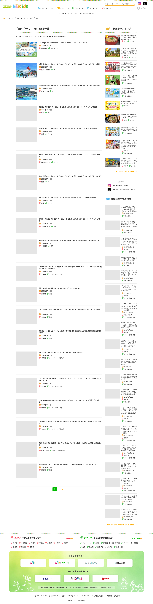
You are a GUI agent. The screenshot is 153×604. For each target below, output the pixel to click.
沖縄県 (48, 73)
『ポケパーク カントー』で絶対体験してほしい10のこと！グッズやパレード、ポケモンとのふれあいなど (129, 161)
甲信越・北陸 (45, 164)
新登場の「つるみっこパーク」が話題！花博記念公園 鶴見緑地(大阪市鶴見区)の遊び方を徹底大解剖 (70, 333)
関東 (42, 185)
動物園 (91, 547)
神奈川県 (44, 52)
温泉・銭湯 (119, 547)
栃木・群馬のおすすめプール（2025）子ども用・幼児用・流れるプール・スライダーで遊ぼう (70, 178)
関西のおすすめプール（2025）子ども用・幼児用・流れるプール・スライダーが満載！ (70, 109)
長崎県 (43, 431)
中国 (43, 95)
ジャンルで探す (79, 8)
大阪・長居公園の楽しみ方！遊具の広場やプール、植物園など (70, 288)
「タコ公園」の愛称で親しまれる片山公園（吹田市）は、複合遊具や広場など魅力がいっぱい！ (70, 311)
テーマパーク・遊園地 (130, 543)
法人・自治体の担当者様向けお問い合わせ (84, 587)
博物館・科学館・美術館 (111, 543)
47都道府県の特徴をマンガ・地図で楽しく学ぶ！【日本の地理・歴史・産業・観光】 (128, 91)
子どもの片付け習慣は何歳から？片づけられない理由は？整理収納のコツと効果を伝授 (129, 377)
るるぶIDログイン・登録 (57, 596)
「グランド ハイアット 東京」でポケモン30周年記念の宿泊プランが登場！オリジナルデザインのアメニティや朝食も (129, 52)
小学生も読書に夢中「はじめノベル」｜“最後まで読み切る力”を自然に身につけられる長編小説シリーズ (129, 65)
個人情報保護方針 (98, 596)
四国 (47, 95)
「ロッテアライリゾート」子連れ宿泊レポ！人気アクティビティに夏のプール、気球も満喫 (129, 288)
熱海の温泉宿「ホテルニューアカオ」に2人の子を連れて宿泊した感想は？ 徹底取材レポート (129, 325)
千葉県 (43, 276)
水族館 (97, 543)
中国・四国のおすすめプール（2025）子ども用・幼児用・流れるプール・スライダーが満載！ (70, 87)
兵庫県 (126, 488)
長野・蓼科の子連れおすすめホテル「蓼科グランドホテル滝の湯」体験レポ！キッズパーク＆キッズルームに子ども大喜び (129, 241)
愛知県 (43, 388)
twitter (109, 189)
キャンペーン (64, 8)
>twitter (145, 3)
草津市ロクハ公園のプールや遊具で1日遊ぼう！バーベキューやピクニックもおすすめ (69, 466)
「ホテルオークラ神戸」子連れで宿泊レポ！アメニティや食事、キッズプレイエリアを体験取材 (129, 480)
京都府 (66, 543)
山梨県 (126, 419)
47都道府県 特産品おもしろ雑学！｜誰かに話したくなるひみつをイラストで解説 (129, 129)
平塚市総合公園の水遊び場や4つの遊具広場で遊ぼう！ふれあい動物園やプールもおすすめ (69, 242)
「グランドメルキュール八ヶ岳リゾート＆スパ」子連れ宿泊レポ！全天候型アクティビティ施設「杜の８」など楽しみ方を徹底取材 (129, 410)
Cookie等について (83, 596)
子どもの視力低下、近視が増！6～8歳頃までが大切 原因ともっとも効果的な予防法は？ (129, 362)
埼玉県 (41, 543)
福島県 (43, 362)
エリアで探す (108, 8)
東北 (48, 228)
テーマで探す (94, 8)
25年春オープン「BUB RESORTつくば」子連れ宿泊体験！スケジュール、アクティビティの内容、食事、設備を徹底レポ (129, 343)
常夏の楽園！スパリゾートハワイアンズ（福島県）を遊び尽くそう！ (70, 354)
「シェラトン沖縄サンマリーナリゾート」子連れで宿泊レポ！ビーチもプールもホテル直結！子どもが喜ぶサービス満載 (129, 307)
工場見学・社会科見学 (104, 547)
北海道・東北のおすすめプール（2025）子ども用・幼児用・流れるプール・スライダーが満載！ (70, 221)
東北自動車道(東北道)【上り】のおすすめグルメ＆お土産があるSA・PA (129, 116)
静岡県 (126, 332)
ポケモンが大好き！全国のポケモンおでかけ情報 (129, 102)
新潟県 (126, 296)
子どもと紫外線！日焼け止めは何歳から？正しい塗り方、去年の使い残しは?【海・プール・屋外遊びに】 (129, 208)
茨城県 (126, 351)
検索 (134, 4)
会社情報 (117, 596)
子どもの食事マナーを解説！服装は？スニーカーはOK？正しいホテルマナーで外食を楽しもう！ (129, 465)
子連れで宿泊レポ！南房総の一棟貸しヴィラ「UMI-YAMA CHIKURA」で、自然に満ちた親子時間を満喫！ (129, 392)
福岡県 (31, 547)
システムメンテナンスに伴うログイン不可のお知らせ (76, 13)
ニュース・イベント (48, 8)
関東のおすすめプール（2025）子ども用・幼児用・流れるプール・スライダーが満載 (70, 199)
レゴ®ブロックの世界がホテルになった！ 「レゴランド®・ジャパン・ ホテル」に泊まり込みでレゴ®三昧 (70, 381)
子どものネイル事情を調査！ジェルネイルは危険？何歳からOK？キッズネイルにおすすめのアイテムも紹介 (129, 224)
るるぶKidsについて (40, 596)
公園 (83, 547)
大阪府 (43, 295)
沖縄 (125, 315)
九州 (43, 73)
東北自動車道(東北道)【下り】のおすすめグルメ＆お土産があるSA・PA (129, 37)
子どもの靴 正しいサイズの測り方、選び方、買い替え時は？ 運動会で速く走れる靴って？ (129, 273)
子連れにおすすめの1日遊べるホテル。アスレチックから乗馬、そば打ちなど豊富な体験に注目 (68, 445)
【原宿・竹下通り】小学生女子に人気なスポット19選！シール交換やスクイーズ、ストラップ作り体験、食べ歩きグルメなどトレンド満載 (129, 144)
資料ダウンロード (107, 587)
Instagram (139, 3)
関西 (42, 116)
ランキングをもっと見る (125, 171)
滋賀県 (43, 474)
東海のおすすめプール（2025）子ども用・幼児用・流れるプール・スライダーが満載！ (70, 130)
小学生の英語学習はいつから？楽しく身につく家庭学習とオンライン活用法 (129, 258)
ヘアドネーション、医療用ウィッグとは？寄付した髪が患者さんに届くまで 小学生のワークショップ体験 (129, 512)
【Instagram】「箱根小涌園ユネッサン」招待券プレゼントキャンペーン (70, 45)
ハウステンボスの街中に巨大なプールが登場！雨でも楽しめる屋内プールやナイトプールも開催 (70, 423)
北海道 (43, 228)
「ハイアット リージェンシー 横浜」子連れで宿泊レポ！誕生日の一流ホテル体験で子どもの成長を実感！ (129, 448)
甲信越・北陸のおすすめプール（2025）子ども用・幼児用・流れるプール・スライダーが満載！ (70, 157)
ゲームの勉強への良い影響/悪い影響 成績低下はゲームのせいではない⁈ (129, 497)
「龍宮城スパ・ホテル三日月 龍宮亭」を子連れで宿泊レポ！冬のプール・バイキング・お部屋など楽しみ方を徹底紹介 (70, 269)
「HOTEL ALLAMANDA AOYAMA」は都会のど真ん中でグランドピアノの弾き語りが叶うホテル (70, 402)
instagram (109, 185)
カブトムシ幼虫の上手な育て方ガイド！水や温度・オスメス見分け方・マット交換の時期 (129, 78)
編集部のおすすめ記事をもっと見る (121, 524)
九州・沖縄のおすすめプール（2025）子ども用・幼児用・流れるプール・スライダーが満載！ (70, 66)
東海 (42, 138)
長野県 (126, 249)
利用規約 (109, 596)
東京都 (43, 409)
